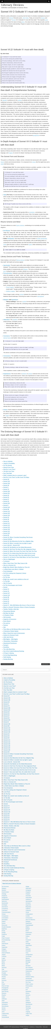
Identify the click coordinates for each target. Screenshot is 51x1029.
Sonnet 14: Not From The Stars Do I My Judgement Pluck (19, 549)
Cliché (27, 912)
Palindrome (29, 971)
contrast (21, 294)
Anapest (28, 894)
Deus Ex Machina (30, 919)
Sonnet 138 (6, 483)
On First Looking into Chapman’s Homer (14, 573)
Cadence (28, 908)
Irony (27, 952)
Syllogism (28, 1002)
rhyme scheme (20, 225)
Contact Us (32, 1026)
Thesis (27, 1010)
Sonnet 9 (5, 505)
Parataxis (28, 975)
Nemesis (4, 967)
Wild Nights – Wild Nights (10, 639)
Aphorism (4, 901)
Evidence (4, 934)
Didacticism (29, 923)
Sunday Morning (8, 659)
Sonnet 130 (6, 481)
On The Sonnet (7, 465)
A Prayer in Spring (8, 653)
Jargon (4, 954)
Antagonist (5, 897)
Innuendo (28, 951)
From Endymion (7, 571)
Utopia (27, 1015)
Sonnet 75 (6, 489)
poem (46, 20)
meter (4, 244)
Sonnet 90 (6, 535)
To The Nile (6, 581)
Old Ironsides (7, 617)
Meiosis (28, 958)
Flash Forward (5, 938)
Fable (3, 936)
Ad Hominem (5, 886)
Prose (27, 987)
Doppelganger (29, 925)
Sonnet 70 (6, 603)
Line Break (28, 956)
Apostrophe (6, 265)
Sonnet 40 (6, 519)
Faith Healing (7, 657)
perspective (36, 135)
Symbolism (14, 299)
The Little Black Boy (9, 649)
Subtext (28, 1000)
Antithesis (28, 899)
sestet (2, 164)
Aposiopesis (29, 901)
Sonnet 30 (6, 485)
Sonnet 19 (6, 591)
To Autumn (6, 561)
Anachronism (5, 892)
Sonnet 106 (6, 491)
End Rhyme (6, 230)
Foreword (28, 940)
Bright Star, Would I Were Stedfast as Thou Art (16, 567)
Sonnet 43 (6, 599)
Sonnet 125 (6, 533)
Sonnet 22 (6, 501)
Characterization (6, 912)
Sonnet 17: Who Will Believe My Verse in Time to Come (19, 605)
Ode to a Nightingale (9, 559)
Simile (27, 997)
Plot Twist (28, 982)
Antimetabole (5, 899)
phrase (30, 373)
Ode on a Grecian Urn (9, 565)
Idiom (27, 947)
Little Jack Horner (8, 637)
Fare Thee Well (7, 473)
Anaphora (4, 895)
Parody (4, 976)
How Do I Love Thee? (9, 469)
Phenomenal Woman (9, 611)
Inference (4, 951)
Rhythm (4, 995)
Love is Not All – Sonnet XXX (11, 545)
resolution (32, 212)
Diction (5, 409)
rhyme (2, 162)
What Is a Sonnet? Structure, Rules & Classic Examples (19, 607)
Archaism (28, 903)
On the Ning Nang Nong (10, 655)
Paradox (28, 973)
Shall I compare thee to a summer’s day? (14, 475)
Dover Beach (7, 621)
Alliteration (6, 319)
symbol (24, 301)
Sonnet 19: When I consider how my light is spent (17, 543)
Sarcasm (28, 995)
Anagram (28, 892)
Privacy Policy (39, 1026)
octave (34, 162)
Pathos (4, 978)
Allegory (4, 888)
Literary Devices (12, 5)
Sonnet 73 (6, 589)
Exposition (28, 934)
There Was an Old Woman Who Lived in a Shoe (16, 629)
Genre (3, 941)
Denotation (5, 919)
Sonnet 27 (6, 499)
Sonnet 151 (6, 493)
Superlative (5, 1002)
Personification (7, 273)
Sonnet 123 (6, 531)
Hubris (3, 945)
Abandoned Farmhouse (10, 643)
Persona (4, 980)
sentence (24, 373)
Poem (3, 984)
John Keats (26, 18)
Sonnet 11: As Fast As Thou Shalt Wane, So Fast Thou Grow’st (21, 557)
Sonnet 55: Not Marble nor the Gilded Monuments (17, 547)
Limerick (4, 956)
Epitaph (28, 929)
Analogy (4, 894)
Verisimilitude (5, 1017)
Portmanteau (29, 986)
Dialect (4, 921)
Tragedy (28, 1011)
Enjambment (6, 373)
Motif (27, 963)
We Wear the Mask (8, 613)
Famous (5, 625)
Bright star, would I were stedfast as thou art (15, 579)
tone (4, 271)
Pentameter (10, 238)
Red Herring (5, 991)
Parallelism (5, 975)
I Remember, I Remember (10, 641)
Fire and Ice (6, 623)
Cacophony (5, 908)
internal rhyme (7, 338)
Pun (27, 989)
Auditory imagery (10, 291)
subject (7, 415)
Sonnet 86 (6, 509)
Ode (4, 627)
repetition (15, 319)
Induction (28, 949)
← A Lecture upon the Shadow (7, 664)
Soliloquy (4, 998)
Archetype (4, 905)
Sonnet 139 (6, 529)
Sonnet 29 (6, 479)
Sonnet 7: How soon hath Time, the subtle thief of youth (19, 555)
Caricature (4, 910)
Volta (4, 194)
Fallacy (27, 936)
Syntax (4, 1008)
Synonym (28, 1006)
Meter (3, 962)
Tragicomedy (5, 1013)
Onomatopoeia (30, 969)
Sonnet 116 (6, 595)
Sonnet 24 (6, 517)
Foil (27, 938)
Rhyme (27, 993)
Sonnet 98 (6, 597)
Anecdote (28, 895)
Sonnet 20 (6, 495)
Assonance (6, 336)
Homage (28, 943)
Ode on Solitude (7, 461)
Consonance (6, 355)
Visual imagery (10, 287)
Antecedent (29, 897)
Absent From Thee (8, 467)
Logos (3, 958)
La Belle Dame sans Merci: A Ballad (13, 569)
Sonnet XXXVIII (7, 539)
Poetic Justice (29, 984)
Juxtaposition (29, 954)
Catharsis (28, 910)
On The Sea (6, 577)
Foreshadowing (6, 940)
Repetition (28, 991)
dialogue (25, 269)
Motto (3, 965)
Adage (27, 886)
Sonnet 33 (6, 601)
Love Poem (6, 575)
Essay (3, 930)
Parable (4, 973)
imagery (11, 153)
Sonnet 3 (5, 487)
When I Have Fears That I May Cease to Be (15, 563)
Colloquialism (29, 914)
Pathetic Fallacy (30, 976)
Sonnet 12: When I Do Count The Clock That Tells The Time (20, 551)
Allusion (4, 890)
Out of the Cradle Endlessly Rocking (13, 651)
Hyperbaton (29, 945)
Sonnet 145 (6, 507)
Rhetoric (4, 993)
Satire (3, 997)
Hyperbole (4, 947)
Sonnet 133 (6, 527)
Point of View (5, 986)
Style (3, 1000)
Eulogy (4, 932)
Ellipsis (27, 927)
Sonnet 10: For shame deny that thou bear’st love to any (19, 553)
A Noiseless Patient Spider (10, 631)
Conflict (28, 916)
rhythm (30, 244)
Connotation (5, 917)
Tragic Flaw (29, 1013)
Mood (3, 963)
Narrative (28, 965)
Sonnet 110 (6, 511)
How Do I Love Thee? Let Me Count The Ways (16, 477)
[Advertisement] (25, 37)
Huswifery (6, 647)
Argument (28, 905)
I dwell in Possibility (9, 463)
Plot (3, 982)
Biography (28, 906)
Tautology (28, 1008)
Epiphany (4, 929)
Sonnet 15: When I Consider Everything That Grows (18, 537)
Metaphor (6, 299)
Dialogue (28, 921)
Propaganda (5, 987)
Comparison (5, 916)
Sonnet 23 (6, 497)
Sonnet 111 (6, 523)
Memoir (4, 960)
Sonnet (14, 20)
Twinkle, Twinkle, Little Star (11, 609)
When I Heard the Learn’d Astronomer (14, 633)
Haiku (27, 941)
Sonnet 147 (6, 593)
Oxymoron (4, 971)
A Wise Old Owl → (45, 664)
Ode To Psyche (7, 583)
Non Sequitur (29, 967)
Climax (4, 914)
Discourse (4, 925)
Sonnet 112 (6, 525)
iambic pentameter (42, 238)
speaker (5, 100)
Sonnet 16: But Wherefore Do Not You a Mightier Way (18, 541)
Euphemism (29, 932)
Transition (4, 1015)
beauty (43, 18)
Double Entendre (6, 927)
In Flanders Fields (8, 615)
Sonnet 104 (6, 503)
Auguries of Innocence (9, 619)
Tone (3, 1011)
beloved (11, 18)
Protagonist (5, 989)
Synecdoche (29, 1004)
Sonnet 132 (6, 515)
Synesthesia (5, 1006)
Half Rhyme (5, 943)
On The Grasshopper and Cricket (12, 585)
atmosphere (41, 296)
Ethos (27, 930)
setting (19, 100)
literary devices (20, 260)
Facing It (5, 645)
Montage (28, 962)
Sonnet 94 (6, 521)
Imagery (4, 949)
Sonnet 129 (6, 513)
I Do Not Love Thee (8, 471)
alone (23, 22)
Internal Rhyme (6, 952)
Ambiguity (28, 890)
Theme (4, 1010)
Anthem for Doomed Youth (10, 635)
